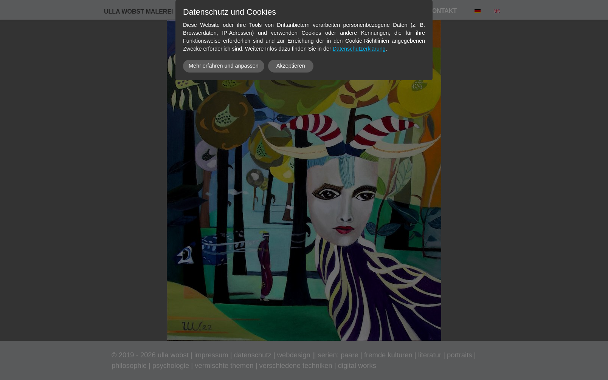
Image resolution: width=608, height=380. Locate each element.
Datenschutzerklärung (359, 49)
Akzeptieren (290, 66)
